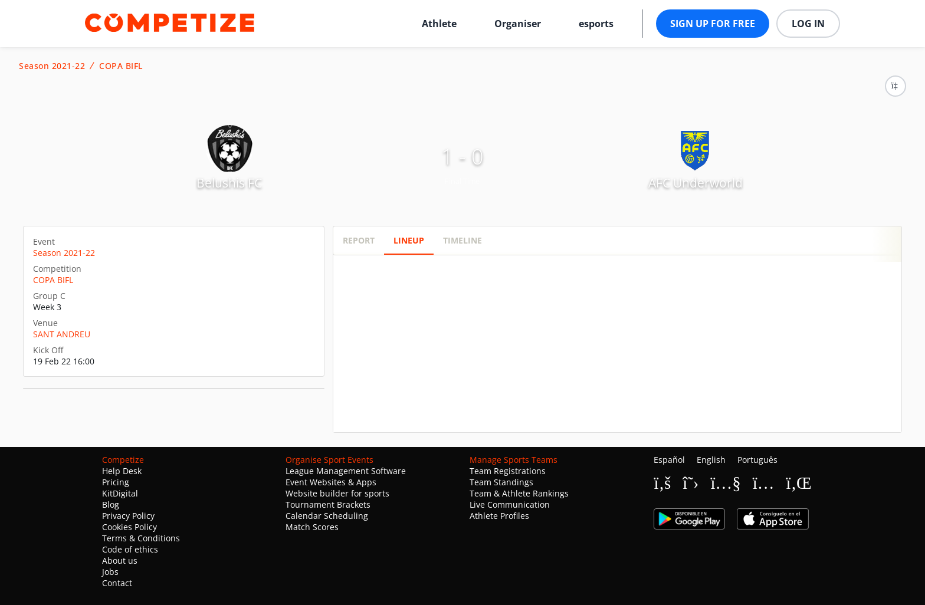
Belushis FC (229, 183)
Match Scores (312, 526)
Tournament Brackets (328, 504)
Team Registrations (508, 470)
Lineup (408, 240)
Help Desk (122, 470)
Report (359, 240)
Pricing (115, 482)
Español (669, 459)
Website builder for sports (337, 493)
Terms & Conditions (141, 538)
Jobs (110, 571)
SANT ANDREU (61, 334)
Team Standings (501, 482)
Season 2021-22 (52, 66)
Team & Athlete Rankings (519, 493)
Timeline (462, 240)
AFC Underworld (695, 183)
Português (757, 459)
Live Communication (510, 504)
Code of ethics (130, 549)
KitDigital (120, 493)
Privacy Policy (128, 515)
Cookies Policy (129, 526)
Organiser (517, 23)
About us (119, 560)
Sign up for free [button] (712, 23)
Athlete (439, 23)
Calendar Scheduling (327, 515)
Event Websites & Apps (331, 482)
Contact (117, 582)
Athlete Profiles (499, 515)
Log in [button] (808, 23)
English (711, 459)
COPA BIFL (121, 66)
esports (596, 23)
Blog (110, 504)
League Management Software (346, 470)
